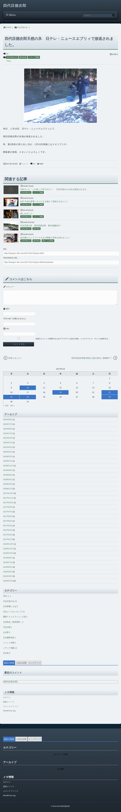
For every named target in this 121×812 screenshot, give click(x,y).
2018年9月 (7, 470)
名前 (7, 309)
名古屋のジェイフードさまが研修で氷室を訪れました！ (45, 237)
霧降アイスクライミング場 (15, 617)
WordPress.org (9, 711)
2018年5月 (7, 479)
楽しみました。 (27, 213)
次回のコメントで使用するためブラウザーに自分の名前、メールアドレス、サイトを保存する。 (72, 339)
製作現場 (22, 57)
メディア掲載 (34, 57)
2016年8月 (7, 558)
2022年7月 (7, 433)
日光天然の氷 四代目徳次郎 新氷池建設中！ (41, 225)
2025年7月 (7, 424)
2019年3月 (7, 456)
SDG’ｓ (7, 596)
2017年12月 (8, 493)
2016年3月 (7, 576)
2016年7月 (7, 562)
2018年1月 (7, 489)
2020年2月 (7, 452)
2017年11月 (8, 498)
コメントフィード (10, 706)
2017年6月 (7, 516)
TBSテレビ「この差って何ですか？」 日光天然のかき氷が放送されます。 (54, 189)
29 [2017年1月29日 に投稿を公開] (110, 397)
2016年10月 (8, 553)
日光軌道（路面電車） (13, 622)
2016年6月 (7, 567)
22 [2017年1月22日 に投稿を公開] (110, 392)
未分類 (6, 653)
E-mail (8, 319)
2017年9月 (7, 507)
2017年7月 (7, 512)
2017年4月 (7, 526)
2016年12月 (8, 544)
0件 (7, 54)
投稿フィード (8, 702)
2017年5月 (7, 521)
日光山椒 (7, 627)
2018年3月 (7, 484)
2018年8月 (7, 475)
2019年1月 (7, 461)
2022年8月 (7, 429)
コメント (25, 164)
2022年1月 (7, 442)
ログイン (7, 697)
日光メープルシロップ (14, 612)
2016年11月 (8, 549)
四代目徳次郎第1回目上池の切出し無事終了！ (92, 358)
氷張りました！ (15, 358)
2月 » (12, 406)
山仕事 (6, 632)
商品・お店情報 (48, 241)
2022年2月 (7, 438)
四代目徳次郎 (15, 6)
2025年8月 (7, 419)
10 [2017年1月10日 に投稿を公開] (28, 388)
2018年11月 (8, 466)
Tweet (8, 61)
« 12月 (6, 406)
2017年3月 (7, 530)
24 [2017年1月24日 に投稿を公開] (28, 397)
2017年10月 (8, 502)
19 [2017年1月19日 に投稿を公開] (60, 392)
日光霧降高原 (9, 637)
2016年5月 (7, 572)
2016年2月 (7, 581)
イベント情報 (9, 643)
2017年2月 (7, 535)
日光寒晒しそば (10, 606)
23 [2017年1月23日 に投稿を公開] (11, 397)
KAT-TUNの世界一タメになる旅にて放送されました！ (44, 201)
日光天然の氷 (12, 57)
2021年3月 (7, 447)
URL (7, 329)
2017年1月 (7, 539)
